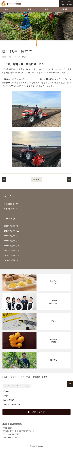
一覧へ (36, 179)
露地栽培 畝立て (17, 51)
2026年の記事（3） (12, 226)
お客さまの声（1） (11, 209)
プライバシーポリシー (11, 405)
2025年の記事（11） (12, 231)
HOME (5, 377)
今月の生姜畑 (24, 377)
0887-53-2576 (13, 434)
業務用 (69, 5)
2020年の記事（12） (12, 255)
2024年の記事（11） (12, 236)
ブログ (13, 377)
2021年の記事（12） (12, 250)
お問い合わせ (36, 412)
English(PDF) (8, 400)
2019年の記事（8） (12, 260)
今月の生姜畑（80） (12, 204)
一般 (62, 5)
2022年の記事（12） (12, 246)
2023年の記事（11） (12, 241)
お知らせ (6, 391)
